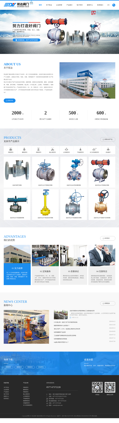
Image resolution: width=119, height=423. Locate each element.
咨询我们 (106, 238)
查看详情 (9, 100)
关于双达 (49, 5)
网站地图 (94, 416)
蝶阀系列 (19, 367)
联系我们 (100, 5)
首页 (40, 5)
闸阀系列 (30, 367)
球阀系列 (8, 367)
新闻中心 (90, 5)
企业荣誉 (59, 5)
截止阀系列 (26, 394)
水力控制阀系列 (27, 405)
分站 (31, 3)
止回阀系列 (26, 396)
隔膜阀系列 (26, 401)
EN (108, 5)
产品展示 (69, 5)
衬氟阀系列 (26, 403)
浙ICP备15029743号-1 (68, 416)
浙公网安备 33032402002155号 (82, 416)
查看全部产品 (107, 139)
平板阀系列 (26, 398)
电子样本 (80, 5)
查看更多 (106, 303)
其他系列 (41, 367)
